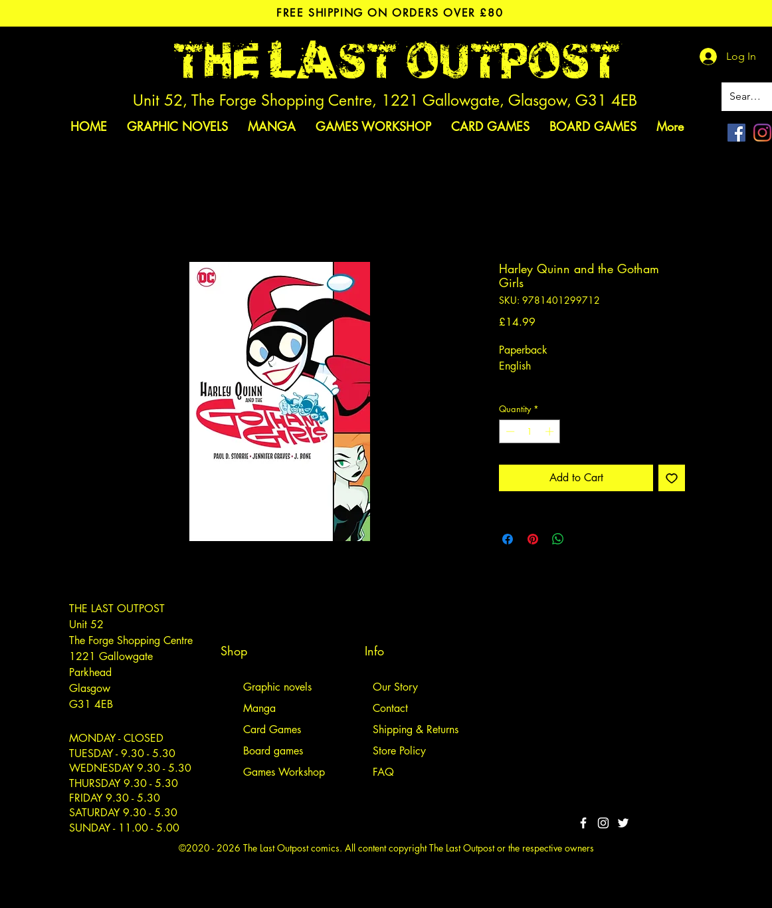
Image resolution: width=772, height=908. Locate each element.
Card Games (272, 730)
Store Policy (399, 751)
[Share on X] (583, 539)
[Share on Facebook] (508, 539)
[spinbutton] (530, 431)
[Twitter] (623, 823)
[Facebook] (736, 133)
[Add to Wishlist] (671, 478)
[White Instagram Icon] (603, 823)
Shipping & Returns (415, 730)
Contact (390, 708)
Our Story (395, 687)
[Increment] (551, 431)
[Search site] (747, 96)
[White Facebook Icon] (583, 823)
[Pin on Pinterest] (533, 539)
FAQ (383, 772)
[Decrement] (509, 431)
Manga (259, 708)
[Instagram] (762, 133)
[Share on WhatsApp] (558, 539)
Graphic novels (277, 687)
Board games (273, 751)
